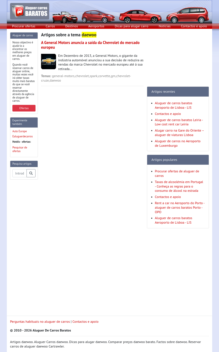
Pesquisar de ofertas (19, 149)
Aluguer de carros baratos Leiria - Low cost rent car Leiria (179, 122)
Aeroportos (96, 26)
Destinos (71, 26)
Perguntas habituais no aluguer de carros (40, 321)
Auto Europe (19, 131)
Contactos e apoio (194, 26)
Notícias (164, 26)
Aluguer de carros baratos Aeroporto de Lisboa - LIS (173, 105)
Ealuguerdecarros (22, 136)
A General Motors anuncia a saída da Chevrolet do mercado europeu (90, 45)
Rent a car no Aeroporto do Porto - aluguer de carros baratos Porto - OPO (179, 207)
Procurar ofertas (23, 26)
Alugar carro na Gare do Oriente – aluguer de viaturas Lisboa (179, 132)
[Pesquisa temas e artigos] (19, 173)
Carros (50, 26)
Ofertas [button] (24, 108)
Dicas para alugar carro (131, 26)
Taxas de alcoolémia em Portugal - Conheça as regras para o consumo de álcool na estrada (179, 186)
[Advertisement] (27, 247)
